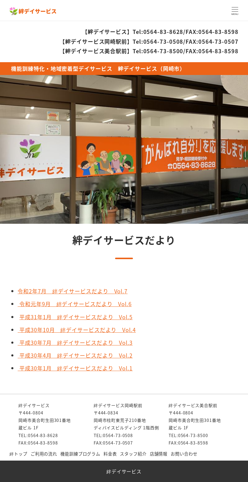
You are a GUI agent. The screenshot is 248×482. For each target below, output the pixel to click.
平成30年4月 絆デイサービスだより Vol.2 (75, 355)
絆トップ (18, 453)
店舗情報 (159, 453)
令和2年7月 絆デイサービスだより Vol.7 (73, 291)
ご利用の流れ (44, 453)
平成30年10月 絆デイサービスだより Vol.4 (77, 330)
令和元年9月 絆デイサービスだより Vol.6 (75, 304)
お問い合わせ (184, 453)
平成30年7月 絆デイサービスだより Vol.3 (75, 342)
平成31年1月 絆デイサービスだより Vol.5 (76, 317)
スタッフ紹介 (133, 453)
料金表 (110, 453)
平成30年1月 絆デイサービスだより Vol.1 (75, 368)
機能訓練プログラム (80, 453)
